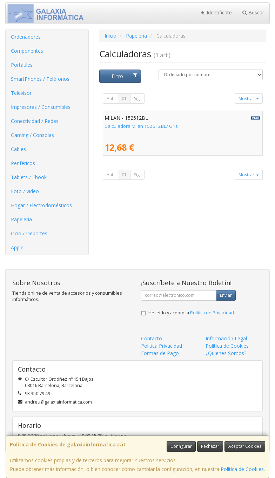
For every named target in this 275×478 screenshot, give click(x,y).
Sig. (137, 99)
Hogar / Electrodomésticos (41, 205)
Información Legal (226, 338)
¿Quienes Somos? (226, 353)
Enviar (226, 295)
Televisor (21, 93)
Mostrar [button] (249, 99)
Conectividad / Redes (35, 121)
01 (124, 99)
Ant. (110, 99)
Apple (17, 247)
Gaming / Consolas (32, 135)
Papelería (21, 219)
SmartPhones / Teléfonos (40, 79)
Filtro (124, 76)
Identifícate (216, 12)
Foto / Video (25, 191)
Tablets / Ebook (29, 177)
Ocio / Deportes (29, 233)
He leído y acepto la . (191, 313)
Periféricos (23, 163)
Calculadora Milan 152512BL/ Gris (141, 126)
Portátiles (22, 64)
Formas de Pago (160, 353)
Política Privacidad (161, 345)
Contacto (151, 338)
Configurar (181, 446)
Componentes (27, 50)
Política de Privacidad (212, 313)
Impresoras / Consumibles (41, 107)
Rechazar (210, 446)
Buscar (253, 12)
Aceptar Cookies (244, 446)
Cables (18, 149)
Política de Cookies (242, 469)
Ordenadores (26, 36)
